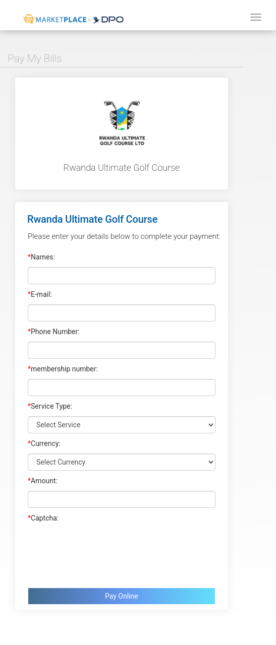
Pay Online (121, 596)
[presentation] (104, 552)
